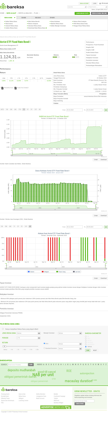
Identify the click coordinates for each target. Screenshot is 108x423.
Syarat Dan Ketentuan (7, 400)
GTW (54, 379)
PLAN (36, 13)
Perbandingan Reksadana (94, 65)
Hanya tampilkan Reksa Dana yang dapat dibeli (21, 329)
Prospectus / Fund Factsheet (95, 45)
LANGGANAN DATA (82, 13)
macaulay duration (78, 381)
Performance (90, 42)
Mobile (56, 394)
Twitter (56, 398)
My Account (103, 3)
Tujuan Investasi (91, 55)
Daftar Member (40, 394)
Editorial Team (5, 398)
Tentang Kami (5, 394)
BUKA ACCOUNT (84, 3)
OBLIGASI (38, 17)
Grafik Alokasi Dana (92, 52)
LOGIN (94, 3)
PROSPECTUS (7, 88)
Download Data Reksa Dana (36, 28)
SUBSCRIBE (80, 404)
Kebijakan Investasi (92, 57)
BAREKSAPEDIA (6, 360)
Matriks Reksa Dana (57, 23)
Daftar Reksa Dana (11, 21)
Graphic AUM (90, 50)
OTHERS (52, 17)
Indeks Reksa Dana (11, 28)
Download (104, 159)
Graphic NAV (90, 47)
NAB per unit (43, 375)
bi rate (94, 380)
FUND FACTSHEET (21, 88)
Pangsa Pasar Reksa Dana (82, 26)
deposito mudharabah (21, 370)
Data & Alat (3, 37)
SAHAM (23, 17)
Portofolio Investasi (92, 60)
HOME (2, 13)
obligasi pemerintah (39, 381)
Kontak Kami (5, 396)
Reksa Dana (12, 37)
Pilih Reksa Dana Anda (81, 23)
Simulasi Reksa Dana (34, 26)
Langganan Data (41, 396)
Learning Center (23, 400)
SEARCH (4, 365)
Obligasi (21, 398)
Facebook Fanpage (59, 396)
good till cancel (47, 371)
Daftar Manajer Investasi (58, 26)
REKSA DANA (8, 17)
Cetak (96, 159)
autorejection (87, 373)
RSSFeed (56, 400)
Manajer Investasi (49, 333)
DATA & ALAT (11, 13)
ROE (69, 371)
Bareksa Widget (58, 403)
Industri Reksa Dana (12, 26)
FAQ (2, 403)
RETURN (5, 343)
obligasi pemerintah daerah (20, 376)
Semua (90, 346)
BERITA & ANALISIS (25, 13)
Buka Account (40, 398)
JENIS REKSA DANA (9, 333)
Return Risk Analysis (80, 21)
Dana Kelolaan (55, 21)
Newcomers (9, 23)
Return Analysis (33, 23)
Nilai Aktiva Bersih (34, 21)
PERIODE (5, 338)
